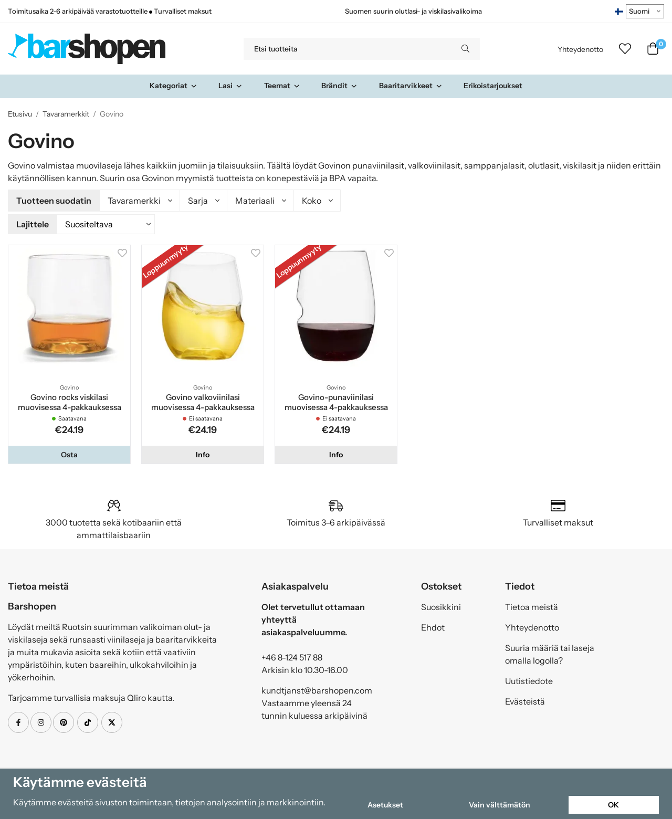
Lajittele (32, 223)
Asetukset (385, 805)
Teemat (282, 85)
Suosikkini (441, 605)
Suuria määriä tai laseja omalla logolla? (549, 652)
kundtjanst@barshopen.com (316, 689)
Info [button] (202, 453)
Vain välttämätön (499, 805)
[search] (465, 49)
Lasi (230, 85)
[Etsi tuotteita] (347, 49)
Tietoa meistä (531, 605)
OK (613, 805)
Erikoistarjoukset (493, 85)
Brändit (339, 85)
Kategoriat (173, 85)
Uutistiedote (529, 679)
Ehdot (433, 626)
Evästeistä (525, 700)
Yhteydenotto (580, 49)
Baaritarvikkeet (411, 85)
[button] (69, 453)
